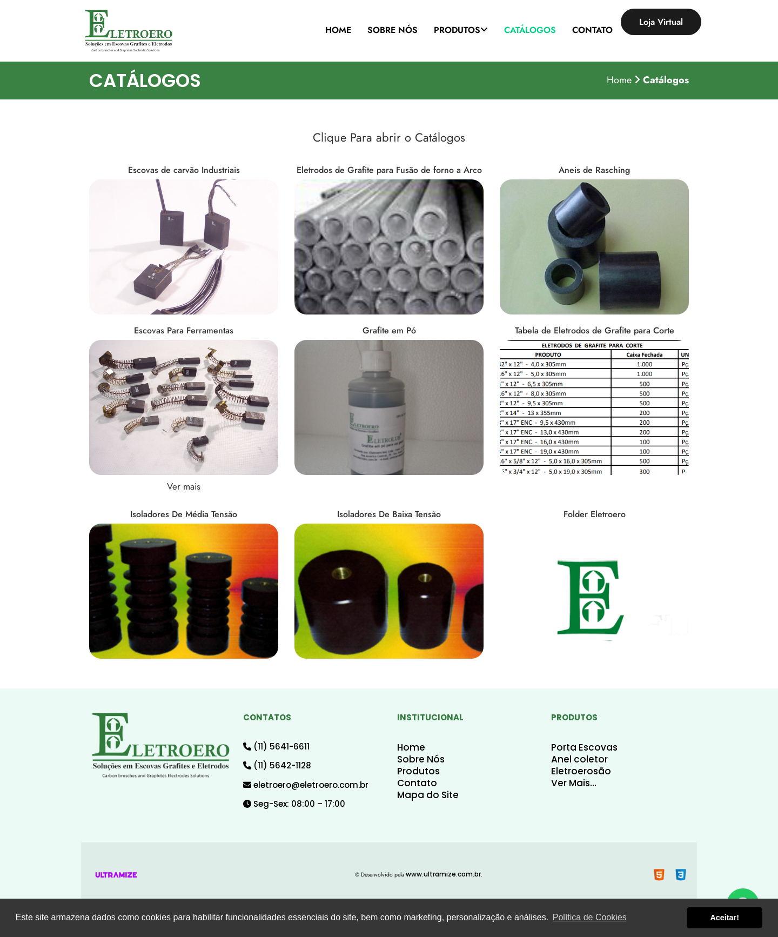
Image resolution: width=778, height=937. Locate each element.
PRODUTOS (461, 30)
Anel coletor (579, 759)
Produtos (418, 771)
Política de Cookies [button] (590, 917)
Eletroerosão (581, 771)
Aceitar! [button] (724, 917)
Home (411, 747)
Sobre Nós (421, 759)
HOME (338, 30)
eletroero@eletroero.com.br (305, 785)
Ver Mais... (573, 783)
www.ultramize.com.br (443, 874)
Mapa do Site (428, 794)
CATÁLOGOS (530, 30)
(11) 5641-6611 (276, 746)
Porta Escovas (584, 747)
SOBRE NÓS (392, 30)
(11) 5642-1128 (277, 765)
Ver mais (183, 486)
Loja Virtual (661, 22)
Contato (417, 783)
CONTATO (592, 30)
